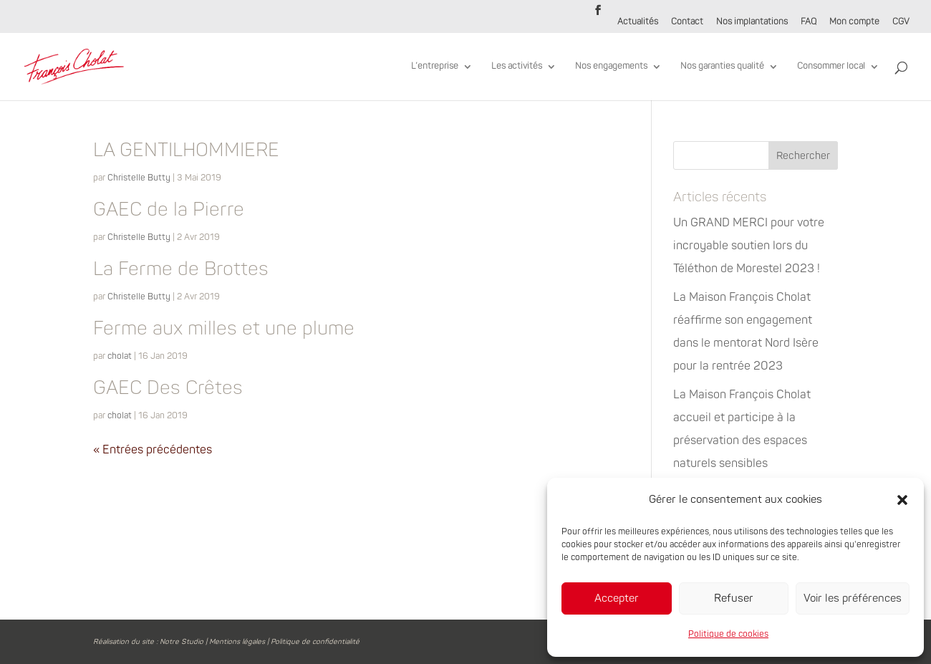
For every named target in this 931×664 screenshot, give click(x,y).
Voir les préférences (853, 598)
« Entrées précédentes (152, 450)
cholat (119, 356)
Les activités (516, 67)
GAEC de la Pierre (168, 209)
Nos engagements (611, 67)
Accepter (616, 598)
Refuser (733, 598)
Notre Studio (181, 641)
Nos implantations (752, 22)
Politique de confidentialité (315, 641)
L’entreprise (434, 67)
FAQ (808, 22)
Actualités (637, 22)
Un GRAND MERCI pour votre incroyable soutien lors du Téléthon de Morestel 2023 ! (748, 246)
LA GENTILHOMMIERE (186, 150)
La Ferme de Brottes (181, 269)
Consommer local (831, 67)
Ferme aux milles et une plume (223, 328)
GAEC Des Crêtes (168, 388)
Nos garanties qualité (722, 67)
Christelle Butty (138, 178)
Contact (687, 22)
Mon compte (854, 22)
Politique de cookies (728, 634)
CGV (901, 22)
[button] (902, 500)
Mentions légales (237, 641)
